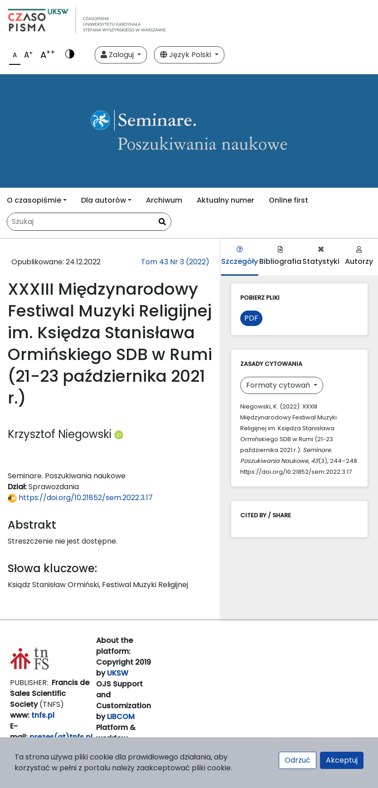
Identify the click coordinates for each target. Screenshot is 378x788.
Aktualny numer (225, 200)
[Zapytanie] (89, 221)
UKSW (117, 673)
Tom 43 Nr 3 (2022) (175, 262)
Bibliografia (280, 256)
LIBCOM (121, 716)
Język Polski (186, 54)
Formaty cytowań (279, 385)
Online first (288, 200)
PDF (251, 318)
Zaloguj (118, 54)
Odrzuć (297, 760)
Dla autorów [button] (103, 200)
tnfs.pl (42, 715)
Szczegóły (239, 256)
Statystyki (320, 256)
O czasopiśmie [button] (34, 200)
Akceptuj (342, 760)
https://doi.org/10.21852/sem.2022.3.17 (80, 497)
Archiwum (164, 200)
